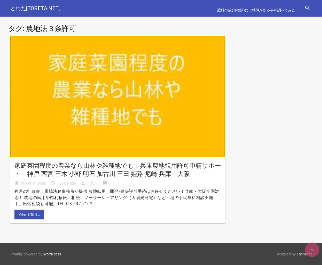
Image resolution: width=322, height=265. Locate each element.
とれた (92, 183)
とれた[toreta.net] (35, 8)
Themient (304, 254)
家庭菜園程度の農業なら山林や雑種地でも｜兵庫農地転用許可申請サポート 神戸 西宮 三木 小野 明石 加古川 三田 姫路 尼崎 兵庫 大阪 (117, 170)
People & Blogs (33, 183)
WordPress (52, 254)
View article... (29, 214)
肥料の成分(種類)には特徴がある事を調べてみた (256, 10)
